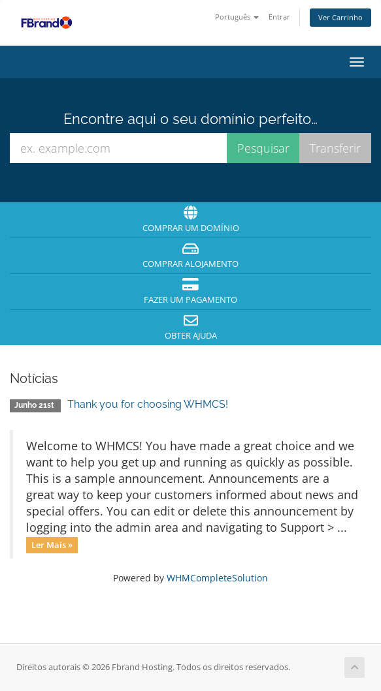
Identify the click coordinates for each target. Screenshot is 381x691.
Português (237, 17)
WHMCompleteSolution (217, 578)
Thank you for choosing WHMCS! (147, 404)
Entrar (279, 17)
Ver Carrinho (340, 17)
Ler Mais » (52, 545)
